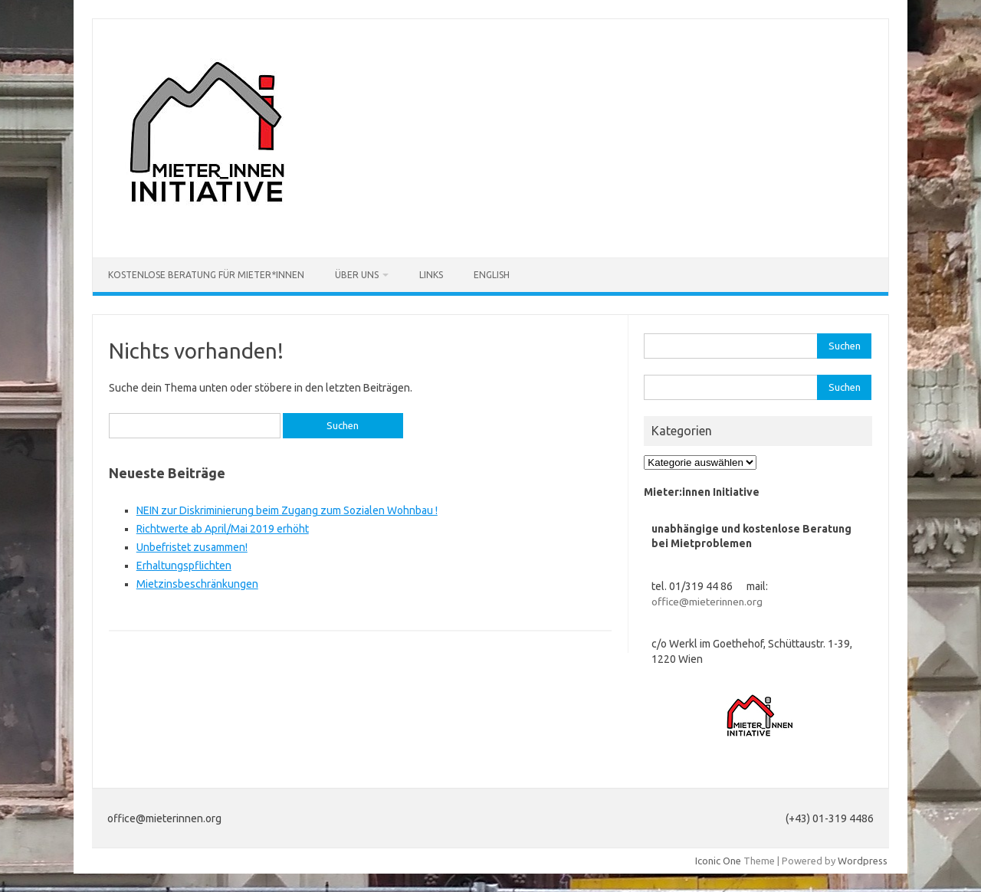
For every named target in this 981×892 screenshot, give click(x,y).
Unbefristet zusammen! (192, 547)
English (492, 275)
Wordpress (862, 860)
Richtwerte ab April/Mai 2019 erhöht (222, 529)
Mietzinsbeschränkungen (197, 584)
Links (431, 275)
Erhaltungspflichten (183, 565)
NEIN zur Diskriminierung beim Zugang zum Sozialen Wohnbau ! (287, 510)
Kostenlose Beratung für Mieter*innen (206, 275)
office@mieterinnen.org (707, 601)
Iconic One (718, 860)
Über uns (357, 275)
